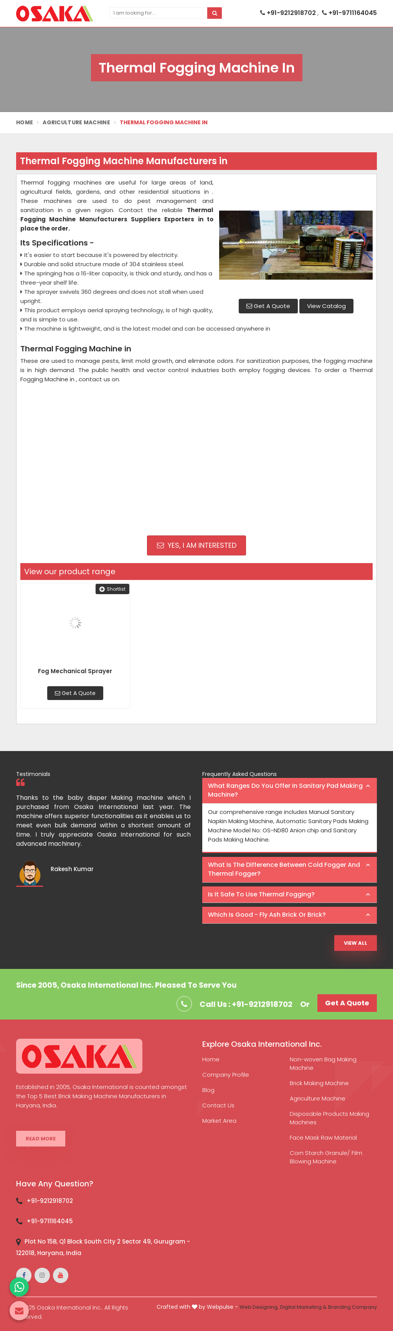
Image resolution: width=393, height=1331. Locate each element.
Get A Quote (268, 306)
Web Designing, (259, 1307)
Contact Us (218, 1105)
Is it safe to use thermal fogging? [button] (261, 894)
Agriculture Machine (76, 122)
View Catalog (326, 306)
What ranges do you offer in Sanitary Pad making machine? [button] (285, 790)
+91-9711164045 (349, 12)
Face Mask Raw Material (323, 1137)
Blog (208, 1090)
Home (24, 122)
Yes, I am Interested (196, 545)
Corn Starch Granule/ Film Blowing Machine (326, 1157)
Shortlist (112, 589)
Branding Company (352, 1307)
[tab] (289, 791)
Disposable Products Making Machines (329, 1118)
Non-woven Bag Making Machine (323, 1063)
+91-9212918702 (288, 12)
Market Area (219, 1121)
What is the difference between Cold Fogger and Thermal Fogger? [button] (284, 869)
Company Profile (225, 1075)
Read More (41, 1138)
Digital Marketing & (303, 1307)
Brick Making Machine (319, 1083)
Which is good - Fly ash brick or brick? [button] (267, 914)
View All (355, 943)
